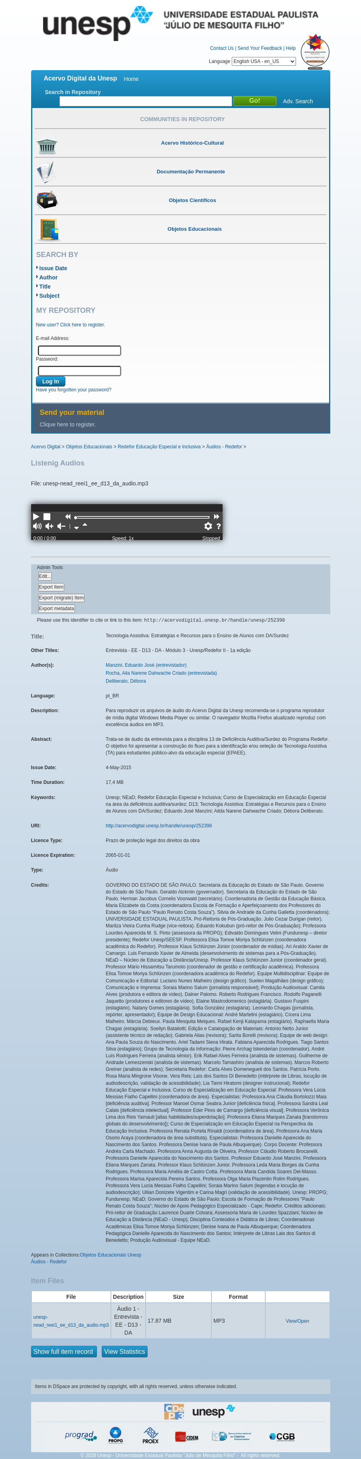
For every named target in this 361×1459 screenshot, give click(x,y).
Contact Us (221, 48)
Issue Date (53, 268)
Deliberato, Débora (126, 681)
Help (291, 48)
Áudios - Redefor (224, 447)
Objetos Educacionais (89, 447)
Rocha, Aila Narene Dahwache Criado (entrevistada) (161, 673)
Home (131, 79)
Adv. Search (298, 101)
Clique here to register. (68, 424)
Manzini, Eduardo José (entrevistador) (146, 665)
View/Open (297, 1321)
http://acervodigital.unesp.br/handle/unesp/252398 (159, 826)
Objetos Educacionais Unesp (110, 1255)
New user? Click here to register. (70, 325)
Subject (49, 296)
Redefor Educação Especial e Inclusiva (159, 447)
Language (252, 61)
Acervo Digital (46, 447)
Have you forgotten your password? (73, 390)
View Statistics (124, 1351)
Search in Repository (73, 92)
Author (48, 277)
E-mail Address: (52, 338)
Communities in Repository (182, 119)
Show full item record (64, 1351)
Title (45, 286)
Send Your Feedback (260, 48)
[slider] (76, 518)
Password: (47, 359)
